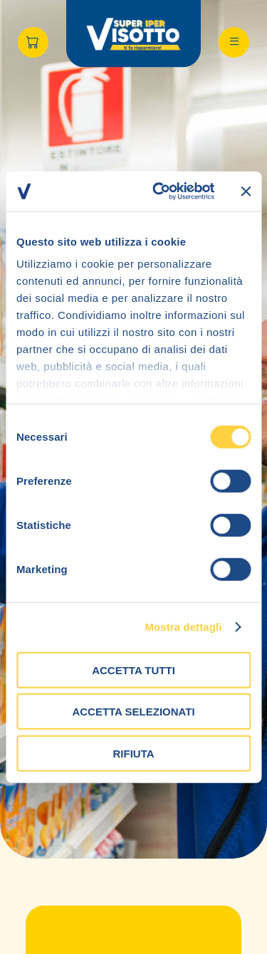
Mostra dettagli (183, 627)
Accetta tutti (133, 670)
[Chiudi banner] (246, 191)
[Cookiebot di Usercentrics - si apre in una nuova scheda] (159, 191)
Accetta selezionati (133, 712)
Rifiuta (133, 753)
